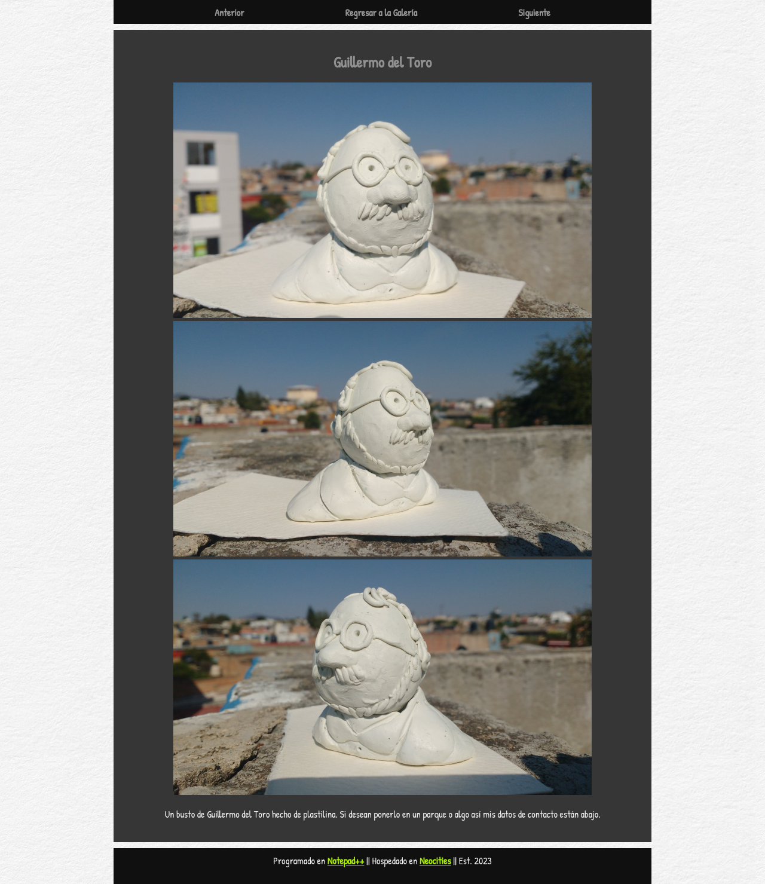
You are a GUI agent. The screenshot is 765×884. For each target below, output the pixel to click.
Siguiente (534, 12)
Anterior (229, 12)
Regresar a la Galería (381, 12)
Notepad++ (346, 860)
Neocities (435, 860)
